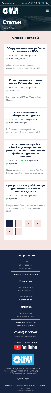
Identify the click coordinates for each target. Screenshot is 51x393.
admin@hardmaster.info (25, 337)
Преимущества (25, 313)
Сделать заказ (25, 300)
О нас (25, 262)
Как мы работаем (25, 291)
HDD (11, 58)
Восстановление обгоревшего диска (25, 114)
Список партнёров (25, 316)
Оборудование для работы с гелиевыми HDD (25, 50)
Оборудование (19, 58)
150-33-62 (31, 3)
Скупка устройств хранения (25, 274)
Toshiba (12, 90)
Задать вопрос (25, 297)
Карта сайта (25, 388)
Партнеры (25, 306)
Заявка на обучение (26, 325)
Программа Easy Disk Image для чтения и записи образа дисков (25, 188)
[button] (42, 3)
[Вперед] (18, 231)
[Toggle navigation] (47, 10)
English (26, 379)
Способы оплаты (25, 287)
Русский (20, 379)
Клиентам (25, 281)
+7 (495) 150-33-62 (25, 332)
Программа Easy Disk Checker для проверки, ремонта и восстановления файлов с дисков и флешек (25, 150)
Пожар (16, 122)
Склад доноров (25, 268)
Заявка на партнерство (25, 322)
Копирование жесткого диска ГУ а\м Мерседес (25, 82)
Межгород (23, 122)
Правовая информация (25, 390)
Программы (13, 163)
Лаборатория (25, 255)
